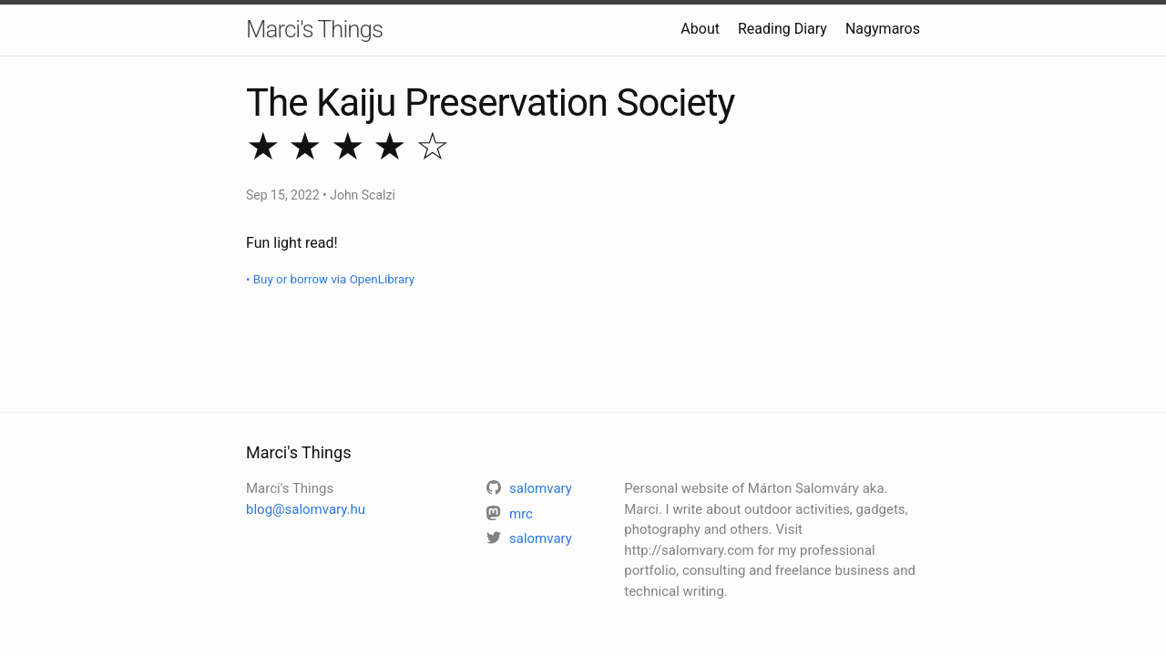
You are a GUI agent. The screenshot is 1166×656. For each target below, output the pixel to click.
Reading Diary (782, 28)
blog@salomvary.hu (305, 509)
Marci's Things (314, 29)
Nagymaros (882, 28)
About (700, 28)
